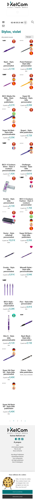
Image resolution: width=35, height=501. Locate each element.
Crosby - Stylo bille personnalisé (8, 270)
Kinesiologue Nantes (17, 456)
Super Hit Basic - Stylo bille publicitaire (26, 235)
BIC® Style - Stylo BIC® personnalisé (9, 304)
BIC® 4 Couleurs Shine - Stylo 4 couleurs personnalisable (8, 168)
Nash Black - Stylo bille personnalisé (26, 338)
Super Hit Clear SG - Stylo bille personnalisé (9, 372)
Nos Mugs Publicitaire (17, 454)
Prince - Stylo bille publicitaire (26, 371)
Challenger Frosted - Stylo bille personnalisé (26, 168)
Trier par (29, 37)
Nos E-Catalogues (17, 462)
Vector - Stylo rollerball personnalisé (8, 235)
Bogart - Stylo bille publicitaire (26, 131)
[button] (3, 464)
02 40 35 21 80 (19, 22)
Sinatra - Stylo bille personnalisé (8, 201)
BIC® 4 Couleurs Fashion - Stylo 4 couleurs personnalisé (26, 202)
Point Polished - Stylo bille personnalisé (26, 64)
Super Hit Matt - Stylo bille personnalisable (8, 132)
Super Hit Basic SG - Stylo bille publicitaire (9, 407)
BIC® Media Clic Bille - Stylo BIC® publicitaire (8, 99)
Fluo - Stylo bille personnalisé (26, 303)
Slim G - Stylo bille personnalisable (8, 338)
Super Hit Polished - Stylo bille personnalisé (26, 99)
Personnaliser (17, 496)
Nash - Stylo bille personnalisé (9, 64)
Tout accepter (17, 492)
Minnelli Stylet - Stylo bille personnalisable (26, 270)
